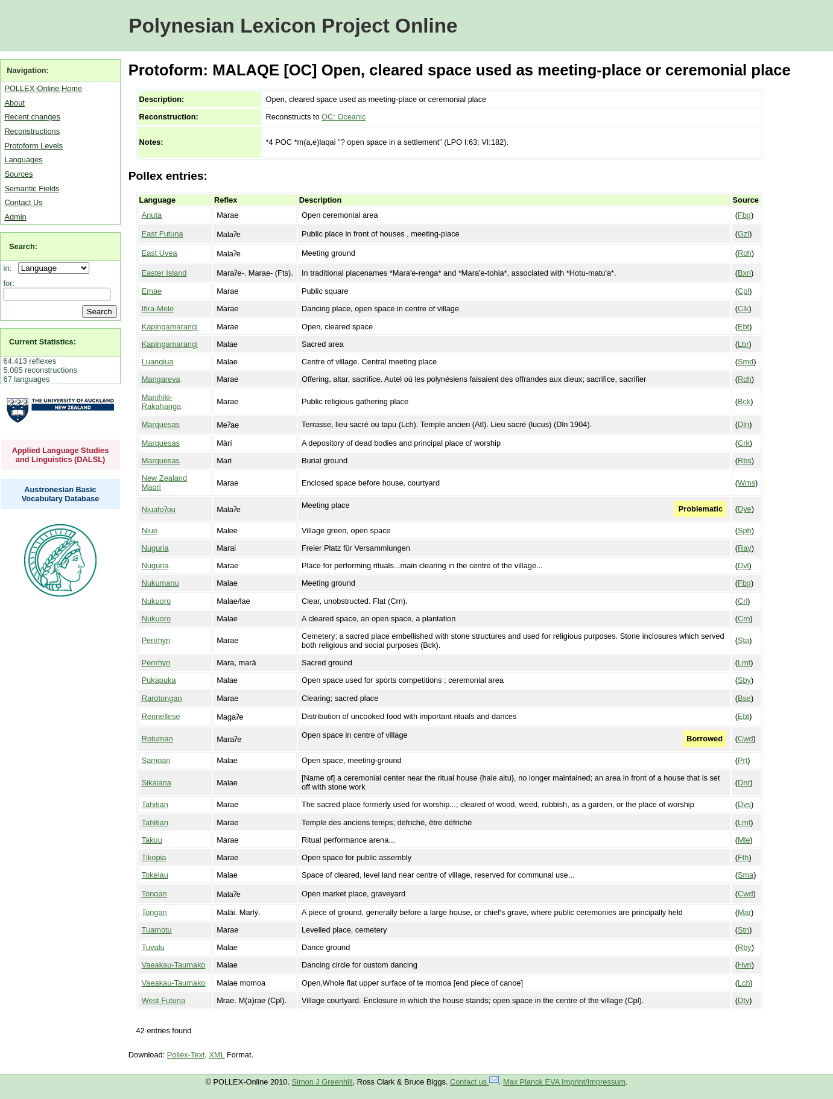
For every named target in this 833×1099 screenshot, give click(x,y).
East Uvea (159, 253)
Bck (744, 401)
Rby (745, 947)
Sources (18, 174)
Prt (742, 760)
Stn (743, 929)
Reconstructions (32, 131)
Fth (743, 857)
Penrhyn (156, 640)
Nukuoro (156, 601)
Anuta (152, 215)
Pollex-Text (186, 1054)
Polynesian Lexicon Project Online (292, 25)
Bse (744, 698)
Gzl (743, 233)
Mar (744, 912)
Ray (745, 548)
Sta (743, 640)
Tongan (154, 893)
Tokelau (155, 874)
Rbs (745, 460)
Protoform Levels (33, 145)
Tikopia (154, 857)
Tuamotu (157, 929)
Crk (744, 443)
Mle (744, 839)
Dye (745, 508)
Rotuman (157, 738)
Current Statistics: (42, 341)
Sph (745, 530)
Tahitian (155, 804)
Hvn (745, 964)
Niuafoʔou (159, 509)
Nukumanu (160, 583)
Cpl (743, 291)
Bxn (744, 272)
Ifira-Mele (158, 308)
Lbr (743, 344)
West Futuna (163, 1000)
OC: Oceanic (343, 116)
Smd (745, 361)
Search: (23, 246)
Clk (743, 308)
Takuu (152, 839)
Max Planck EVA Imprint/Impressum (564, 1081)
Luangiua (158, 361)
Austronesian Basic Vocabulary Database (61, 494)
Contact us (474, 1081)
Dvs (744, 804)
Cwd (745, 738)
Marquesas (161, 424)
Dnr (744, 782)
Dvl (743, 565)
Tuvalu (153, 947)
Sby (744, 680)
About (14, 102)
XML (217, 1054)
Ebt (743, 326)
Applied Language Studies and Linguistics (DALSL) (60, 455)
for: (9, 283)
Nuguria (155, 548)
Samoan (156, 760)
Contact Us (23, 202)
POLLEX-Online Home (43, 88)
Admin (15, 216)
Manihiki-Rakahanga (161, 402)
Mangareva (161, 379)
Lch (744, 982)
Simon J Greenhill (322, 1081)
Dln (743, 424)
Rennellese (161, 716)
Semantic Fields (31, 188)
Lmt (744, 662)
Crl (742, 601)
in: (10, 268)
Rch (745, 253)
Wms (746, 482)
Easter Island (164, 272)
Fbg (744, 215)
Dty (743, 1000)
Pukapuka (159, 680)
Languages (23, 159)
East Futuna (162, 233)
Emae (152, 291)
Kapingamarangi (170, 326)
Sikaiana (156, 782)
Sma (745, 874)
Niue (149, 530)
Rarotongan (162, 698)
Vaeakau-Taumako (174, 964)
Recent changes (32, 116)
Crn (744, 618)
